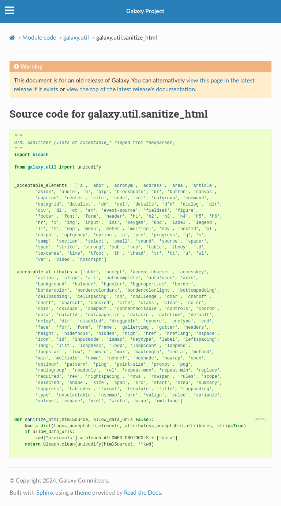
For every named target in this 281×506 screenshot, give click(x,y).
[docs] (260, 419)
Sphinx (45, 493)
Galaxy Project (145, 11)
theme (83, 493)
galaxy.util (76, 38)
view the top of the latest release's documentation (131, 89)
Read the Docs (142, 493)
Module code (39, 38)
